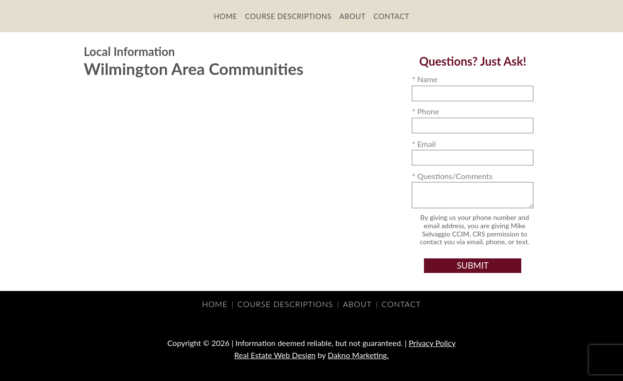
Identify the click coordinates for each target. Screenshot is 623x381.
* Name (424, 79)
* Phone (425, 111)
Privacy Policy (432, 342)
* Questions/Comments (452, 176)
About (352, 16)
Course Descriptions (288, 16)
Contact (391, 16)
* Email (424, 143)
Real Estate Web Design (274, 355)
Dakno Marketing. (358, 355)
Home (225, 16)
